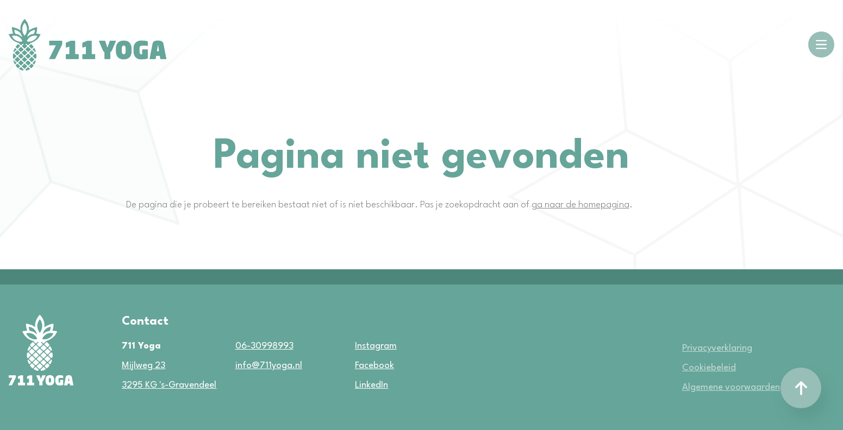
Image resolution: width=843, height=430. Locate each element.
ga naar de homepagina (580, 205)
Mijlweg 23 (143, 365)
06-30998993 (264, 346)
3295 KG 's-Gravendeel (169, 385)
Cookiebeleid (709, 367)
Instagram (361, 346)
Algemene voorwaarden (731, 387)
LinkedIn (361, 385)
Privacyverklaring (717, 348)
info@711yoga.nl (268, 365)
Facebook (361, 365)
